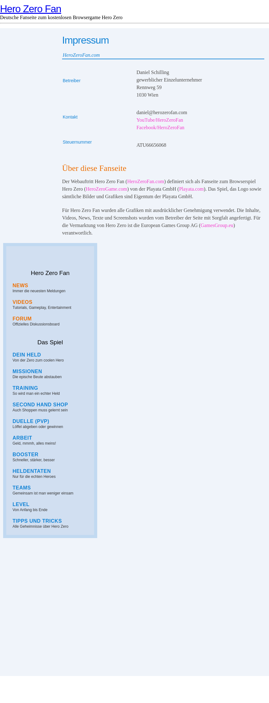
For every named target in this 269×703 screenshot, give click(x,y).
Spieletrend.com (177, 688)
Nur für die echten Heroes (52, 473)
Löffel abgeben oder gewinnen (52, 424)
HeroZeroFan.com (145, 181)
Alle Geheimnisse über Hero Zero (52, 523)
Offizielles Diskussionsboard (52, 321)
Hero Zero (81, 688)
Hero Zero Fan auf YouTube (25, 552)
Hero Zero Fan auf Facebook (75, 552)
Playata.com (191, 189)
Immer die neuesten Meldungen (52, 288)
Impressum (134, 694)
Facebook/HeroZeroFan (160, 127)
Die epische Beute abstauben (52, 374)
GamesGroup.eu (217, 225)
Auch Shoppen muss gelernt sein (52, 407)
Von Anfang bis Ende (52, 507)
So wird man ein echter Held (52, 390)
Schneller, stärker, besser (52, 457)
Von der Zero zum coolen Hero (52, 357)
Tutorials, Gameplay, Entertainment (52, 304)
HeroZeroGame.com (106, 189)
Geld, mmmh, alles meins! (52, 440)
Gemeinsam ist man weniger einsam (52, 490)
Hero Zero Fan (30, 8)
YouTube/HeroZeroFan (159, 120)
